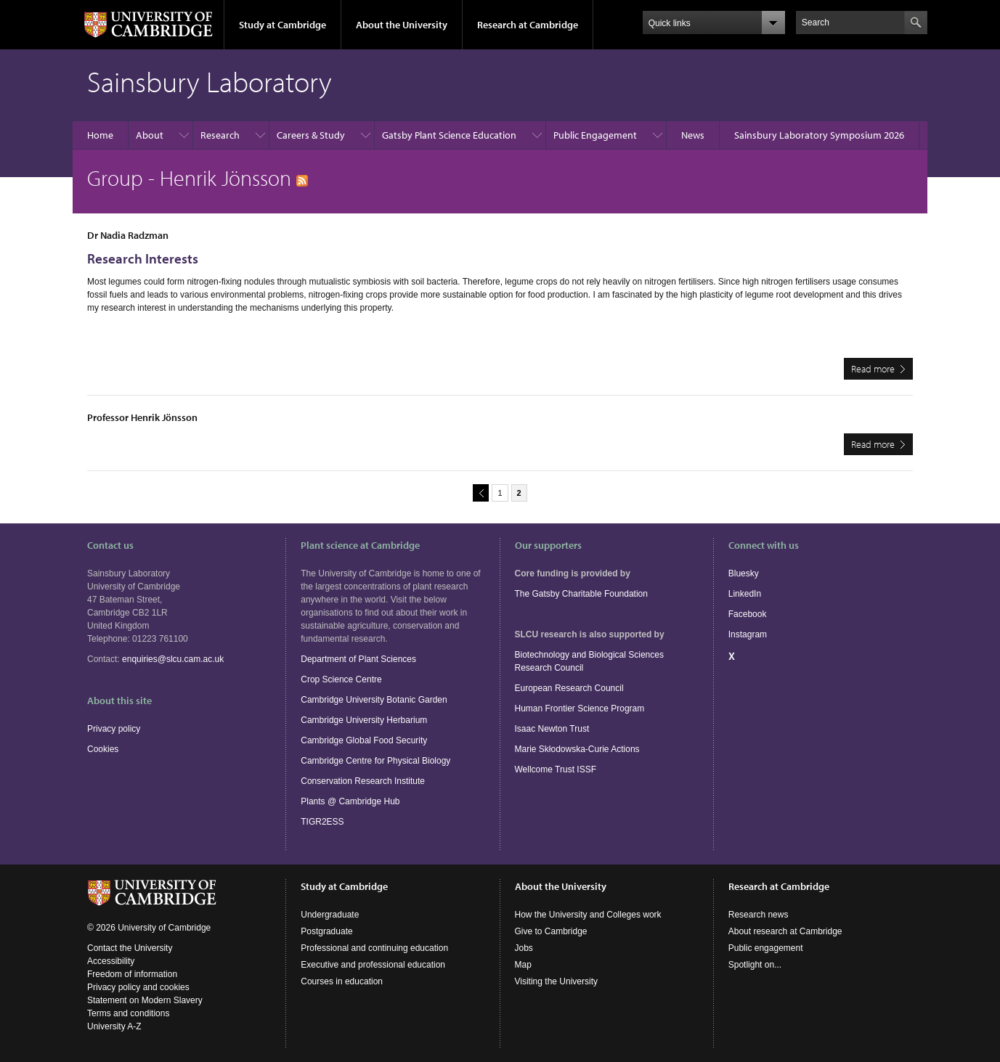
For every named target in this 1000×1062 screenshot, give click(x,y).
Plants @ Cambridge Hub (350, 801)
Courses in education (342, 981)
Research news (758, 915)
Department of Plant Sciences (358, 659)
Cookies (102, 749)
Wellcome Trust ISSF (555, 769)
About (149, 135)
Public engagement (765, 948)
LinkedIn (744, 594)
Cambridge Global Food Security (364, 740)
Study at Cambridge (282, 24)
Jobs (524, 948)
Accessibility (110, 961)
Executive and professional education (373, 965)
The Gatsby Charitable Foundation (581, 594)
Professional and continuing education (374, 948)
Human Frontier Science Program (580, 708)
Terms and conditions (128, 1013)
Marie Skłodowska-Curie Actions (577, 749)
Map (523, 965)
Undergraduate (330, 915)
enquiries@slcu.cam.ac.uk (173, 659)
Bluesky (743, 573)
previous (478, 492)
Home (100, 135)
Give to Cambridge (551, 931)
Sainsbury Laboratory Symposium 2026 (819, 135)
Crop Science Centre (341, 679)
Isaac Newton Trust (552, 729)
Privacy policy (113, 729)
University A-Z (114, 1026)
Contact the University (129, 948)
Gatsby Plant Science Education (449, 135)
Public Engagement (595, 135)
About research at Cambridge (785, 931)
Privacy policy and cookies (138, 987)
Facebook (747, 614)
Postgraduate (326, 931)
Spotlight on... (754, 965)
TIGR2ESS (322, 822)
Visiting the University (556, 981)
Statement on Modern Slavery (145, 1000)
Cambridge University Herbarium (364, 720)
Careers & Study (311, 135)
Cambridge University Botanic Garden (374, 700)
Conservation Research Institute (363, 781)
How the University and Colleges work (588, 915)
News (692, 135)
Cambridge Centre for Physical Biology (375, 761)
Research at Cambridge (527, 24)
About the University (401, 24)
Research (220, 135)
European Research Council (569, 688)
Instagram (747, 634)
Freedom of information (132, 974)
